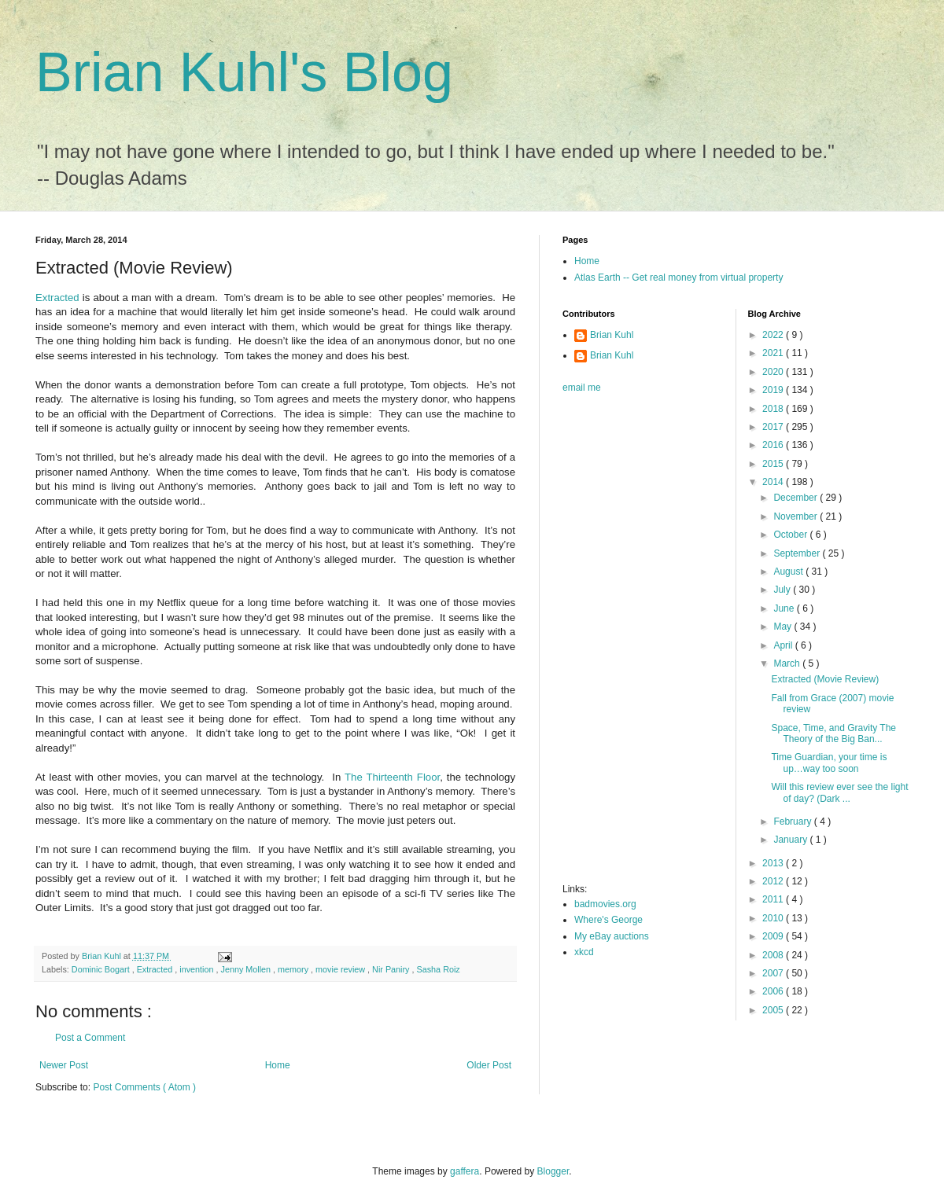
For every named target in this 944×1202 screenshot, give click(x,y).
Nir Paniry (391, 969)
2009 (774, 936)
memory (294, 969)
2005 (774, 1010)
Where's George (608, 919)
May (783, 626)
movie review (341, 969)
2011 (774, 899)
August (789, 571)
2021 (774, 352)
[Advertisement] (625, 643)
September (797, 553)
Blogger (553, 1171)
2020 (774, 371)
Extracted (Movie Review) (825, 679)
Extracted (57, 297)
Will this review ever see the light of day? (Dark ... (839, 792)
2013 (774, 863)
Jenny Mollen (246, 969)
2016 (774, 444)
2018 (774, 408)
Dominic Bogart (102, 969)
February (793, 821)
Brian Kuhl (611, 334)
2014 (774, 481)
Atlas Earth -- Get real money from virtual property (678, 277)
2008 (774, 955)
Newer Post (63, 1065)
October (791, 534)
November (796, 516)
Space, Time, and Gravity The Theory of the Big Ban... (833, 733)
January (791, 839)
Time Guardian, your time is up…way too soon (829, 763)
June (784, 608)
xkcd (584, 952)
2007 (774, 973)
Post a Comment (90, 1037)
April (784, 645)
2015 (774, 463)
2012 (774, 881)
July (783, 589)
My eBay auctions (611, 936)
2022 (774, 334)
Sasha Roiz (438, 969)
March (787, 663)
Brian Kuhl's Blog (244, 72)
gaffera (464, 1171)
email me (581, 387)
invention (197, 969)
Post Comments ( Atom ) (144, 1087)
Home (277, 1065)
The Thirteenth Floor (392, 777)
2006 (774, 991)
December (796, 497)
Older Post (488, 1065)
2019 (774, 389)
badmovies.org (605, 904)
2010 (774, 918)
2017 (774, 426)
